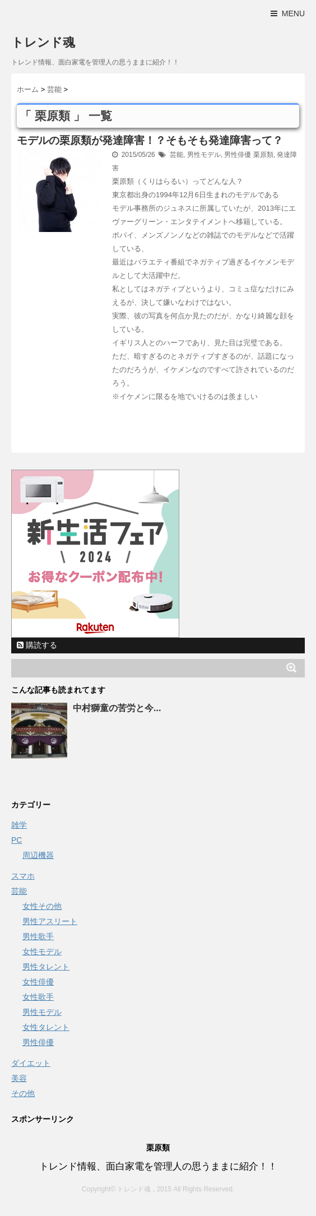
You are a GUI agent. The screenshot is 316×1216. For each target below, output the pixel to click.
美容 (19, 1078)
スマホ (23, 875)
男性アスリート (49, 921)
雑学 (19, 824)
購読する (37, 645)
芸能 (176, 155)
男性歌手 (38, 936)
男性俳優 (237, 155)
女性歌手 (38, 996)
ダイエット (30, 1063)
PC (16, 840)
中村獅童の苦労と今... (117, 708)
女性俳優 (38, 981)
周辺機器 (38, 855)
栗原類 (263, 155)
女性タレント (45, 1027)
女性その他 (42, 906)
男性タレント (45, 966)
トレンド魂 (43, 42)
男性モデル (204, 155)
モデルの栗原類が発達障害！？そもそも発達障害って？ (150, 140)
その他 (23, 1093)
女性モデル (42, 951)
